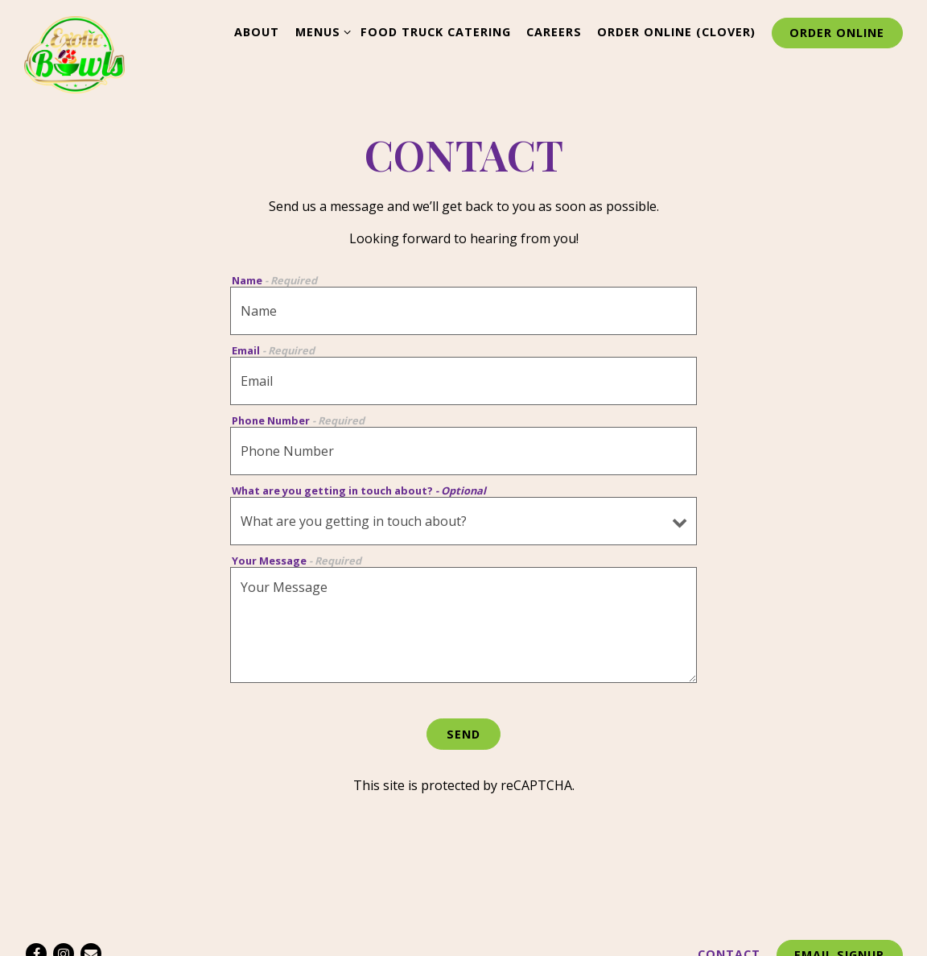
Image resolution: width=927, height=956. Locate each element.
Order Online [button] (836, 32)
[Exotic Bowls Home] (74, 53)
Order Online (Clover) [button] (676, 31)
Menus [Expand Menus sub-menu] (320, 31)
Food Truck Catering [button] (435, 31)
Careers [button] (554, 31)
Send (463, 734)
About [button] (256, 31)
